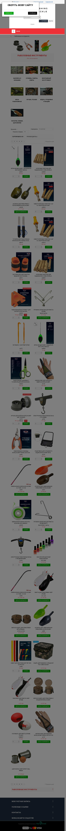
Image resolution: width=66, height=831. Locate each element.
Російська (32, 13)
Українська (8, 13)
